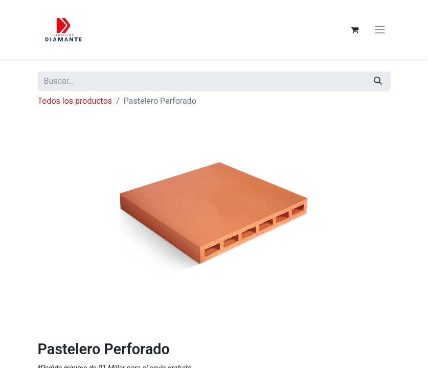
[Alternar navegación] (380, 30)
